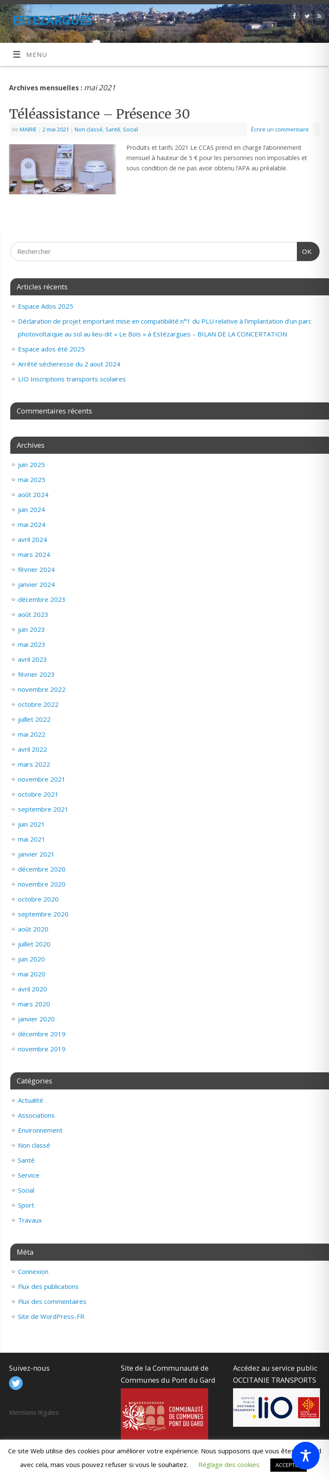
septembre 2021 (43, 809)
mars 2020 (34, 1004)
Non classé (89, 129)
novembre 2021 (42, 779)
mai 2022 (31, 734)
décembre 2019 (42, 1034)
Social (130, 129)
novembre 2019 (42, 1049)
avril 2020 (32, 989)
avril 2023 (32, 659)
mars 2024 (34, 554)
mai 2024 (31, 524)
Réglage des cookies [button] (229, 1464)
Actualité (30, 1100)
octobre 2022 (38, 704)
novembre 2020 (42, 884)
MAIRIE (28, 129)
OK (304, 248)
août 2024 (33, 494)
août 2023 (33, 614)
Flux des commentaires (52, 1301)
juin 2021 (31, 824)
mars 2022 (34, 764)
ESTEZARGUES (52, 20)
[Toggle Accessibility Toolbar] (305, 1455)
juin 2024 (31, 509)
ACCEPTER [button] (288, 1465)
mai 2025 (31, 479)
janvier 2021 (36, 854)
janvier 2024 (36, 584)
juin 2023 (31, 629)
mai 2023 (31, 644)
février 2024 (36, 569)
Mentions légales (34, 1412)
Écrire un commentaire (280, 129)
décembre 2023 (42, 599)
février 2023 (36, 674)
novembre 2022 (42, 689)
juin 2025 (31, 464)
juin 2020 (31, 959)
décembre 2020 (42, 869)
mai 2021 (31, 839)
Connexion (33, 1271)
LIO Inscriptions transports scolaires (72, 379)
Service (28, 1175)
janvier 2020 (36, 1019)
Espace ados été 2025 (51, 349)
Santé (112, 129)
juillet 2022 (34, 719)
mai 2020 (31, 974)
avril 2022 (32, 749)
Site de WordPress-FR (51, 1316)
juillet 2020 (34, 944)
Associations (36, 1115)
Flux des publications (48, 1286)
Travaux (30, 1220)
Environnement (40, 1130)
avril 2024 (32, 539)
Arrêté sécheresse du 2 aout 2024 (69, 364)
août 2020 (33, 929)
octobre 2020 (38, 899)
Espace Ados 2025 (45, 306)
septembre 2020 (43, 914)
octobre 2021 (38, 794)
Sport (26, 1205)
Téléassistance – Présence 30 (99, 114)
